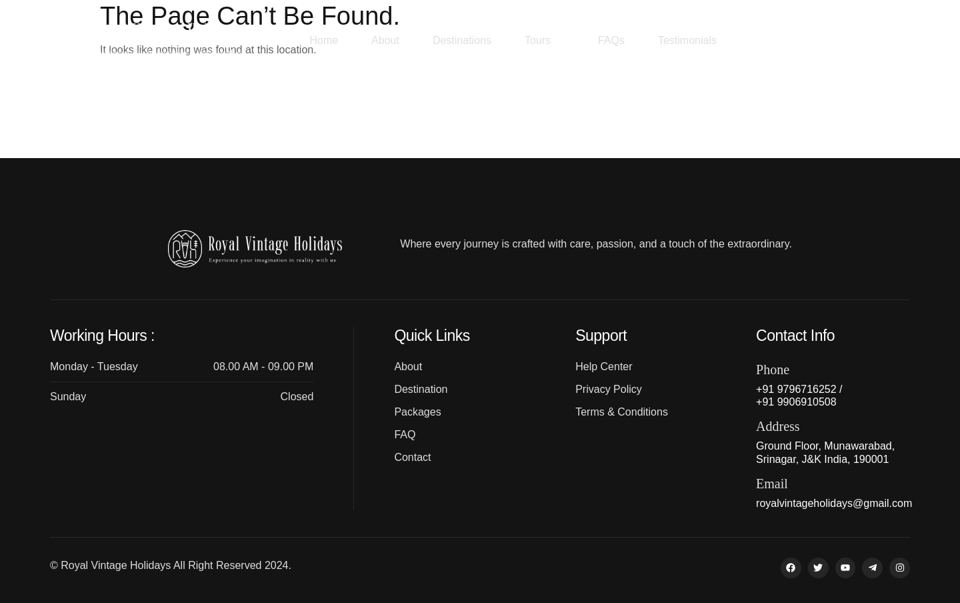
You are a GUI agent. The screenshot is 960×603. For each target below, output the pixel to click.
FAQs (611, 40)
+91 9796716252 (850, 41)
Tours (545, 40)
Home (323, 40)
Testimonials (687, 40)
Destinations (462, 40)
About (385, 40)
